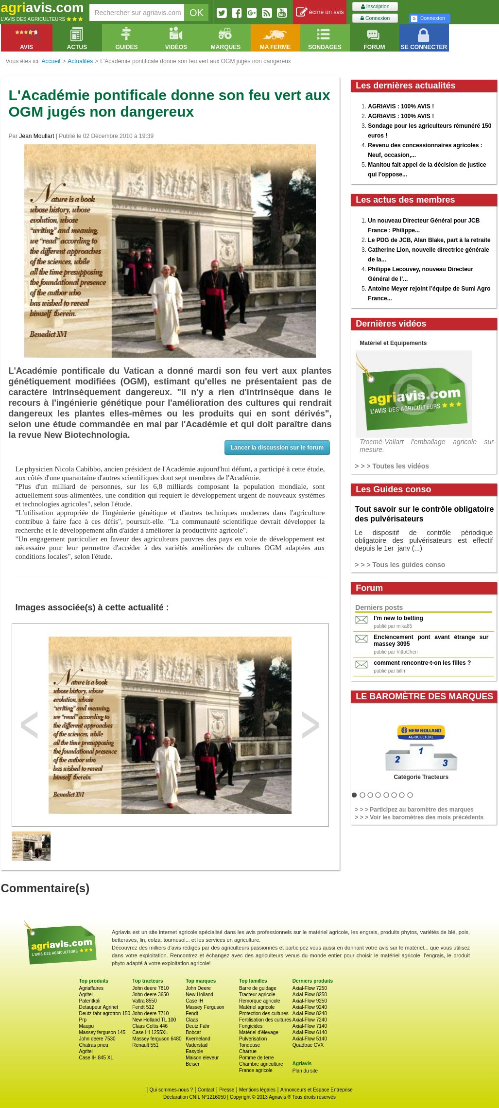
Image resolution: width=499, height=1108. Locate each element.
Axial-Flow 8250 (310, 994)
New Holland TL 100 (154, 1019)
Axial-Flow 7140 (310, 1026)
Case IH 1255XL (150, 1032)
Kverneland (198, 1038)
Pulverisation (253, 1038)
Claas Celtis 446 (150, 1026)
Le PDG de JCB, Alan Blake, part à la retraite (429, 240)
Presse (226, 1089)
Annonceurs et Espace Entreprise (316, 1089)
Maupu (86, 1026)
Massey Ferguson (205, 1007)
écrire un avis (320, 12)
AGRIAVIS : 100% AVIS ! (401, 106)
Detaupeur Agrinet (99, 1007)
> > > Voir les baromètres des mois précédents (419, 817)
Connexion (375, 18)
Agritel (86, 994)
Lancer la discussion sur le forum (277, 447)
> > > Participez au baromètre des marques (414, 809)
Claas (192, 1019)
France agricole (256, 1070)
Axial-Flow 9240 (310, 1007)
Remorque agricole (259, 1001)
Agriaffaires (91, 988)
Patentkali (90, 1001)
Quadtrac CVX (308, 1045)
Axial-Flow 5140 (310, 1038)
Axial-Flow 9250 (310, 1001)
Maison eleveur (202, 1057)
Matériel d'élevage (258, 1032)
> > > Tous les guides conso (400, 565)
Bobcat (193, 1032)
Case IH (194, 1001)
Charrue (248, 1051)
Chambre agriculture (261, 1064)
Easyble (194, 1051)
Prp (83, 1019)
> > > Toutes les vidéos (392, 466)
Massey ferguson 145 (102, 1032)
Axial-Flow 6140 (310, 1032)
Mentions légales (257, 1089)
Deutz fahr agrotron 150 (105, 1013)
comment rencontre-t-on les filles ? (422, 662)
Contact (206, 1089)
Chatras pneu (93, 1045)
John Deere (198, 988)
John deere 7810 (150, 988)
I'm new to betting (398, 618)
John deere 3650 (150, 994)
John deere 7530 (97, 1038)
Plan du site (305, 1070)
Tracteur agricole (257, 994)
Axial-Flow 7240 (310, 1019)
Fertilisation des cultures (265, 1019)
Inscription (375, 6)
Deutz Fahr (197, 1026)
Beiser (192, 1064)
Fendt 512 (143, 1007)
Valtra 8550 (144, 1001)
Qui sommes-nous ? (171, 1089)
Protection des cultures (264, 1013)
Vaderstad (196, 1045)
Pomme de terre (256, 1057)
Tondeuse (249, 1045)
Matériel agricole (257, 1007)
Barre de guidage (257, 988)
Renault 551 (145, 1045)
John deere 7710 (150, 1013)
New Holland (199, 994)
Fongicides (250, 1026)
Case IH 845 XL (96, 1057)
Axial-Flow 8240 (310, 1013)
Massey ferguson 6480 (156, 1038)
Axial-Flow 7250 (310, 988)
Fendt (192, 1013)
